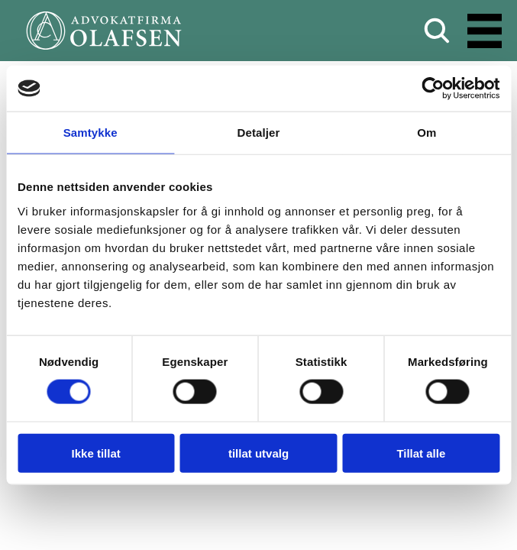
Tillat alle (420, 452)
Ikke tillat (96, 452)
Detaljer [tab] (258, 132)
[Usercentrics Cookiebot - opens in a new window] (432, 88)
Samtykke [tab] (90, 132)
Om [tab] (426, 132)
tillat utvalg (258, 452)
